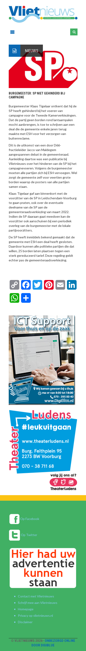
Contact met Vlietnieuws (36, 596)
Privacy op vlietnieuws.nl (35, 615)
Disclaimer (25, 622)
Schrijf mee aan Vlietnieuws (37, 603)
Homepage (25, 609)
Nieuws (31, 50)
